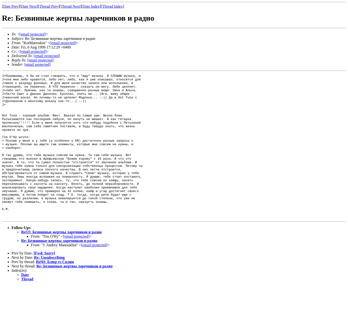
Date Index (91, 6)
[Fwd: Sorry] (44, 282)
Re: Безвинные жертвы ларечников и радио (59, 269)
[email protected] (47, 56)
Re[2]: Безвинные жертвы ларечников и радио (61, 261)
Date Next (29, 6)
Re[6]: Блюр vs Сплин (55, 291)
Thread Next (70, 6)
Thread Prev (48, 6)
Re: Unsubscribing (49, 286)
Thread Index (112, 6)
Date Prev (11, 6)
